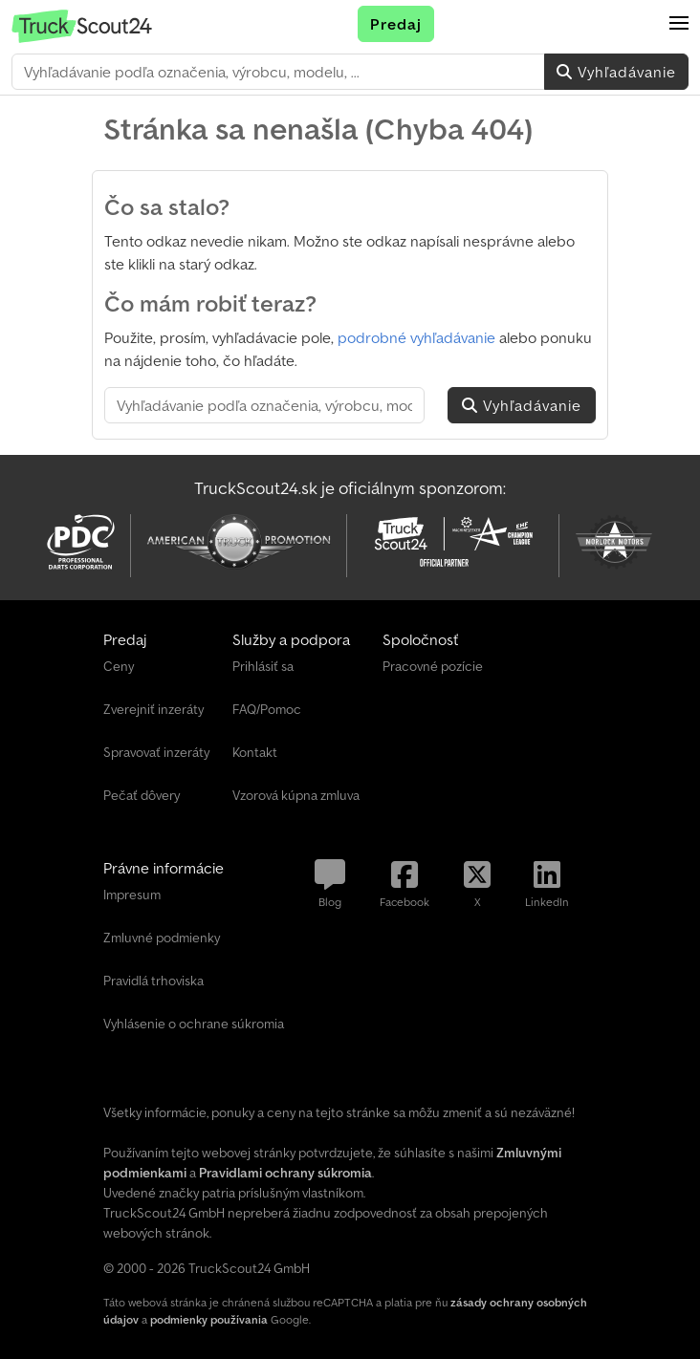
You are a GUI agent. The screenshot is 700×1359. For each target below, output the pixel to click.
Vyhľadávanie (616, 71)
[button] (679, 24)
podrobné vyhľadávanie (416, 337)
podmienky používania (209, 1319)
